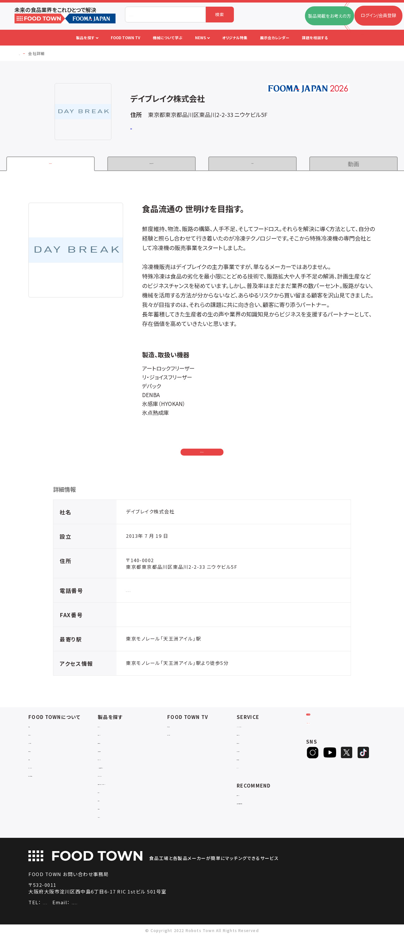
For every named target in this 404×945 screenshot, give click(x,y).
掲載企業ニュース (254, 737)
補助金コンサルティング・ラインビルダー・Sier (132, 789)
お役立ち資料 (250, 745)
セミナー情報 (180, 729)
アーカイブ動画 (182, 737)
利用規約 (37, 761)
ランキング (247, 770)
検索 (219, 14)
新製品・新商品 (251, 761)
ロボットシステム (114, 761)
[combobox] (165, 14)
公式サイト (140, 128)
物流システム (110, 729)
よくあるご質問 (42, 745)
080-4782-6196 (145, 593)
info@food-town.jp (127, 911)
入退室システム (113, 737)
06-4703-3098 (60, 911)
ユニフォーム (110, 825)
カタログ (252, 164)
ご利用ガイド (40, 737)
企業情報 (50, 164)
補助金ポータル (252, 797)
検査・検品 (108, 808)
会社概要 (37, 729)
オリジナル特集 (252, 753)
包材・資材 (108, 816)
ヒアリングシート (330, 747)
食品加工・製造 (113, 745)
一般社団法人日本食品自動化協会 (271, 805)
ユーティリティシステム (120, 778)
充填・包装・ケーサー (118, 753)
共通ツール (109, 800)
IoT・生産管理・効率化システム (128, 770)
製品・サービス (151, 164)
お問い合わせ (202, 453)
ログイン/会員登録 (330, 726)
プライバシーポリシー (49, 770)
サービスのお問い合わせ (52, 778)
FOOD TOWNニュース (259, 729)
